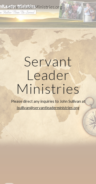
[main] (48, 92)
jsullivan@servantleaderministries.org (48, 108)
